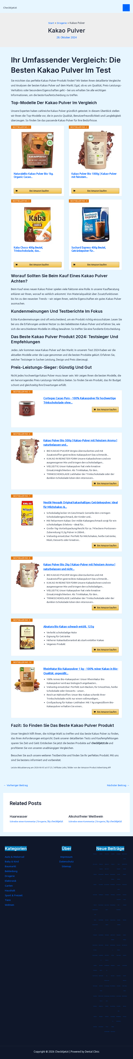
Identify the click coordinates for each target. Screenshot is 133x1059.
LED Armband (95, 1006)
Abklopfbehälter (113, 884)
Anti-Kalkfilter (106, 1016)
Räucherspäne (101, 1016)
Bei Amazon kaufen (39, 191)
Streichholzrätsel (95, 894)
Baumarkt (10, 866)
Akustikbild (106, 1006)
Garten (9, 885)
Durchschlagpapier (101, 894)
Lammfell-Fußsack (124, 965)
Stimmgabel (124, 874)
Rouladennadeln (124, 884)
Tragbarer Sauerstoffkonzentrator (95, 925)
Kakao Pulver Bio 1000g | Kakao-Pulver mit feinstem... (94, 175)
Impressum (66, 856)
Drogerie (42, 825)
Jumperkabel (124, 955)
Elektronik (10, 880)
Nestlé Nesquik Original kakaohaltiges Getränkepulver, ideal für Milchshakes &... (78, 506)
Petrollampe (124, 1016)
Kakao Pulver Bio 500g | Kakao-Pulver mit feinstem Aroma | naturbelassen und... (80, 443)
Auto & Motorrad (15, 856)
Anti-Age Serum (101, 1006)
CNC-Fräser (112, 955)
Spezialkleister (95, 1026)
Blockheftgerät (107, 894)
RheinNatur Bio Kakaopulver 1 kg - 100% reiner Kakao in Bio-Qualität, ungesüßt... (79, 674)
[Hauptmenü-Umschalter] (126, 7)
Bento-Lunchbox (95, 864)
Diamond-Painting (112, 1006)
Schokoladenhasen (106, 884)
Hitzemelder (124, 1006)
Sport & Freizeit (14, 895)
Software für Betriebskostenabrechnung (95, 910)
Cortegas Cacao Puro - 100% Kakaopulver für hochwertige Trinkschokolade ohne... (80, 401)
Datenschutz (66, 861)
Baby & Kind (12, 861)
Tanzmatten (95, 884)
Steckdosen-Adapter (95, 955)
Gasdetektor (95, 1016)
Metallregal (95, 874)
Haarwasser (19, 820)
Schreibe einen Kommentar (23, 825)
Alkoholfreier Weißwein (86, 820)
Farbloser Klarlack (101, 1026)
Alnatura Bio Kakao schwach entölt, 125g (69, 629)
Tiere (8, 899)
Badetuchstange (113, 894)
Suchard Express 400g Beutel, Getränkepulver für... (88, 249)
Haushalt (10, 890)
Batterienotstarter (101, 945)
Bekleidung (11, 871)
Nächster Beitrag (118, 789)
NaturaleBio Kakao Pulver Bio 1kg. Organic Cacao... (33, 175)
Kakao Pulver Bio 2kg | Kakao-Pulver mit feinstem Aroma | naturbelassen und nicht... (80, 569)
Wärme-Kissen (106, 945)
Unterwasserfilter (113, 965)
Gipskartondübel (118, 955)
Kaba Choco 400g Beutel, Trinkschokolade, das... (28, 249)
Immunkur (118, 965)
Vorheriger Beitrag (16, 789)
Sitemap (66, 866)
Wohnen (10, 904)
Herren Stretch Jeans (124, 945)
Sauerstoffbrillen (101, 884)
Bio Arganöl (112, 864)
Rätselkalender (107, 874)
